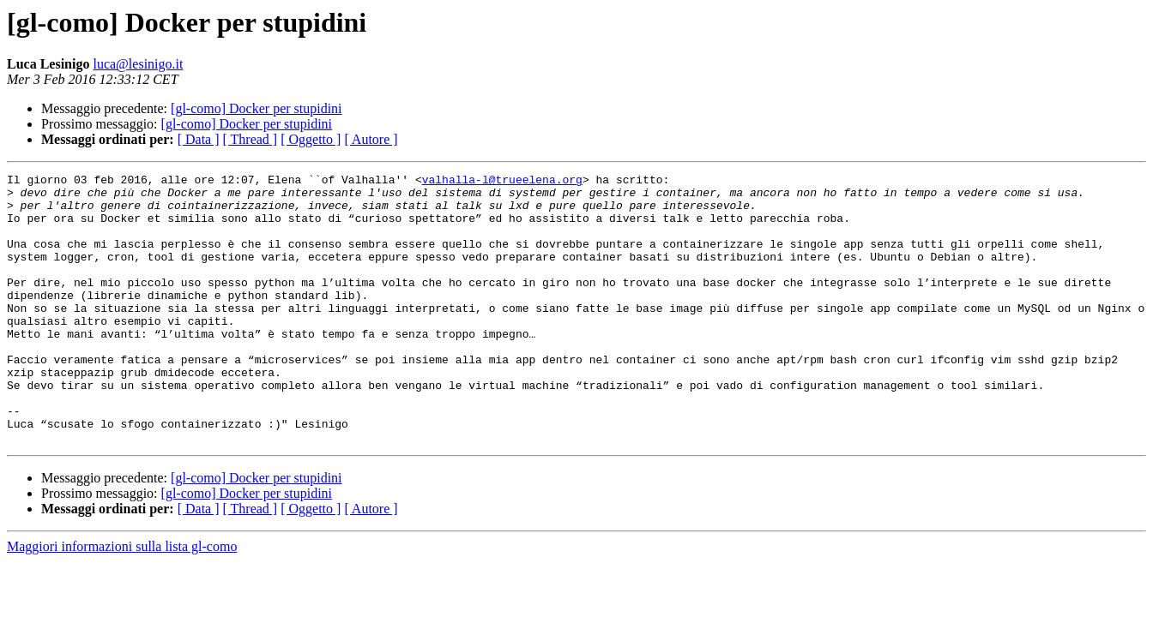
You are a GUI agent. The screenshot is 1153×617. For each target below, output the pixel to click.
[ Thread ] (250, 139)
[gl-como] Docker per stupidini (256, 108)
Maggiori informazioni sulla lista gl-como (122, 600)
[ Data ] (199, 139)
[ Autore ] (370, 139)
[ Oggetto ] (311, 139)
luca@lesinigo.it (138, 64)
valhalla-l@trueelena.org (502, 181)
